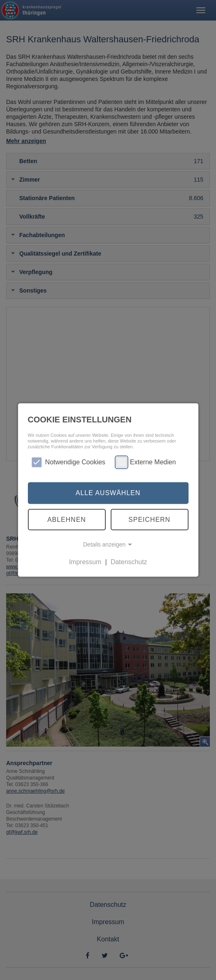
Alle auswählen (107, 492)
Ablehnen (66, 519)
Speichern (149, 519)
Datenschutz (129, 561)
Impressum (85, 561)
